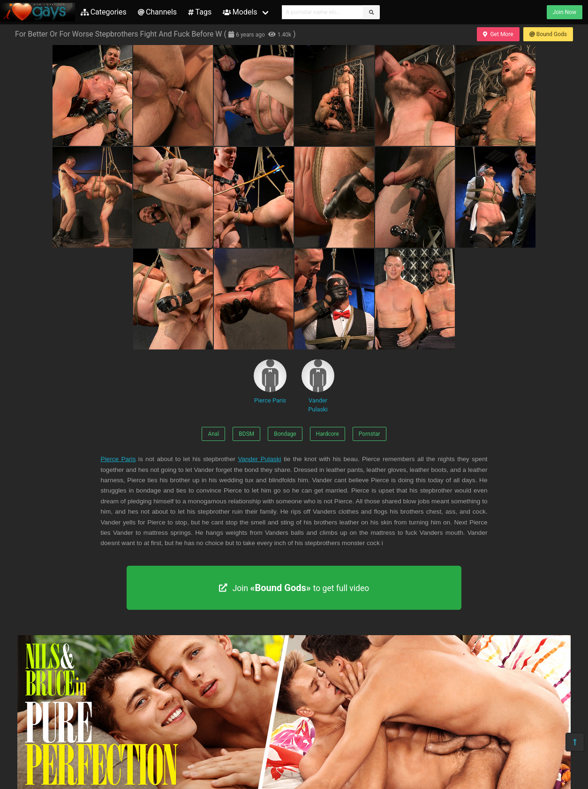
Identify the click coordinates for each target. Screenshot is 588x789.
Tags (199, 12)
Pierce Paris (270, 381)
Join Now (564, 12)
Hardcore (327, 434)
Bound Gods (548, 34)
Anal (213, 434)
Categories (104, 12)
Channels (157, 12)
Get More (498, 34)
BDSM (246, 434)
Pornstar (369, 434)
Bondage (285, 434)
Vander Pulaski (318, 386)
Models (240, 12)
